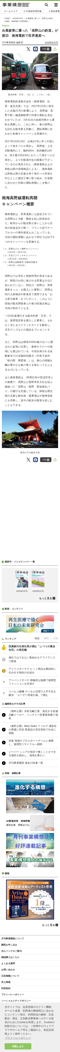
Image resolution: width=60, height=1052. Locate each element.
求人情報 (5, 982)
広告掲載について (10, 976)
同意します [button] (18, 1046)
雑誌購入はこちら (10, 957)
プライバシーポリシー (12, 994)
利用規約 (5, 988)
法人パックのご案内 (11, 951)
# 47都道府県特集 (33, 11)
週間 (46, 638)
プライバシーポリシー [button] (18, 1038)
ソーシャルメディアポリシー (16, 1000)
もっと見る (45, 598)
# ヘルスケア (11, 11)
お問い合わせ (8, 969)
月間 (55, 638)
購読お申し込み (9, 944)
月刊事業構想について (12, 938)
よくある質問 (8, 963)
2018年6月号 (51, 42)
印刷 (45, 49)
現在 (37, 638)
